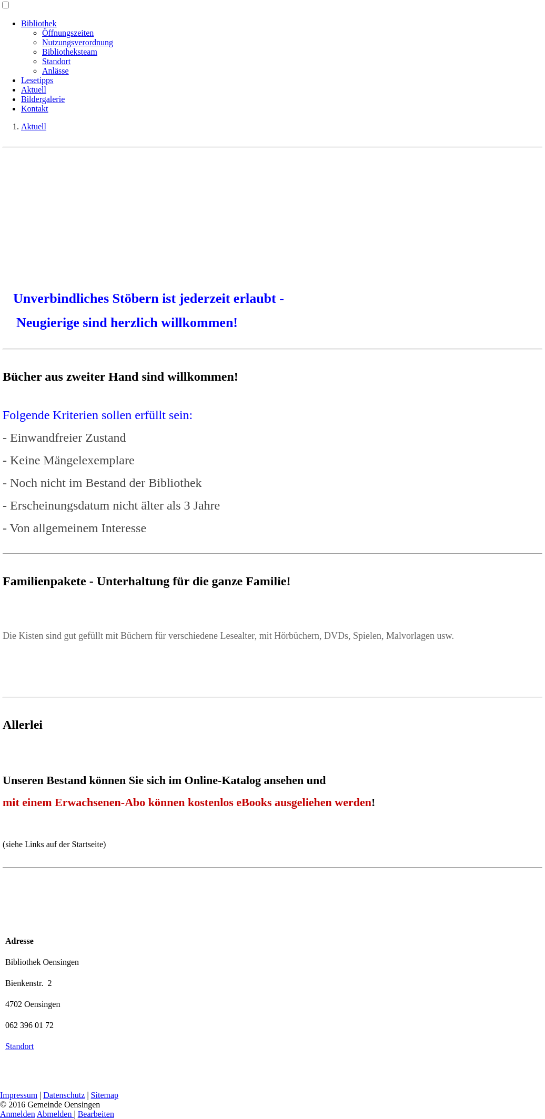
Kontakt (34, 108)
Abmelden (55, 1114)
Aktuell (33, 89)
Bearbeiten (96, 1114)
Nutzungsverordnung (77, 42)
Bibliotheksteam (69, 51)
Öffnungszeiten (68, 32)
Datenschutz (64, 1095)
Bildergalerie (43, 99)
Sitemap (104, 1095)
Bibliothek (39, 23)
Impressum (18, 1095)
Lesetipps (37, 80)
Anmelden (17, 1114)
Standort (56, 61)
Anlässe (55, 70)
